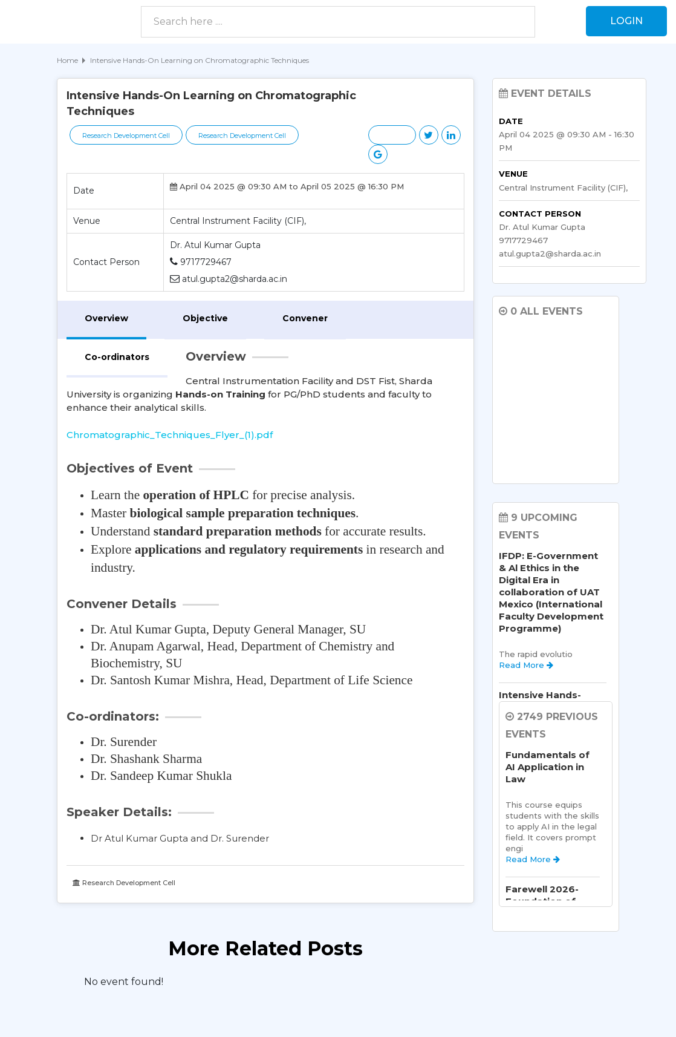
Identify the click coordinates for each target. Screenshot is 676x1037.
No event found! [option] (123, 981)
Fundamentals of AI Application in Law (547, 767)
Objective (205, 318)
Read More (526, 665)
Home (67, 60)
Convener (305, 318)
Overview (106, 318)
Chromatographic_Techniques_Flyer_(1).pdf (170, 434)
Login (626, 21)
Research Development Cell (126, 135)
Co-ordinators (117, 357)
